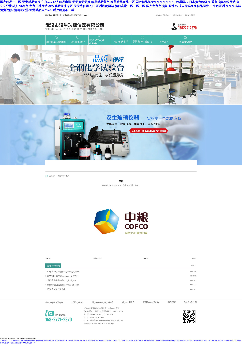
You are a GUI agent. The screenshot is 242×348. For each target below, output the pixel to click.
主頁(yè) (52, 176)
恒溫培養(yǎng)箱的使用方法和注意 (63, 285)
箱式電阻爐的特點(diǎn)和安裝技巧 (63, 276)
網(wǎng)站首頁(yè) (163, 15)
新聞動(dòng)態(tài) (151, 302)
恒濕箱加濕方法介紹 (56, 289)
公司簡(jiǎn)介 (177, 15)
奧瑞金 (194, 258)
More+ (193, 266)
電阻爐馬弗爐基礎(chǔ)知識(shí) (61, 280)
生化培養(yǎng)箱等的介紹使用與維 (63, 272)
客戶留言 (172, 302)
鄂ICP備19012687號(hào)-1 (104, 323)
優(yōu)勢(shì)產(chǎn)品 (103, 302)
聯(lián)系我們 (190, 15)
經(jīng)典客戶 (63, 176)
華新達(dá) (97, 258)
